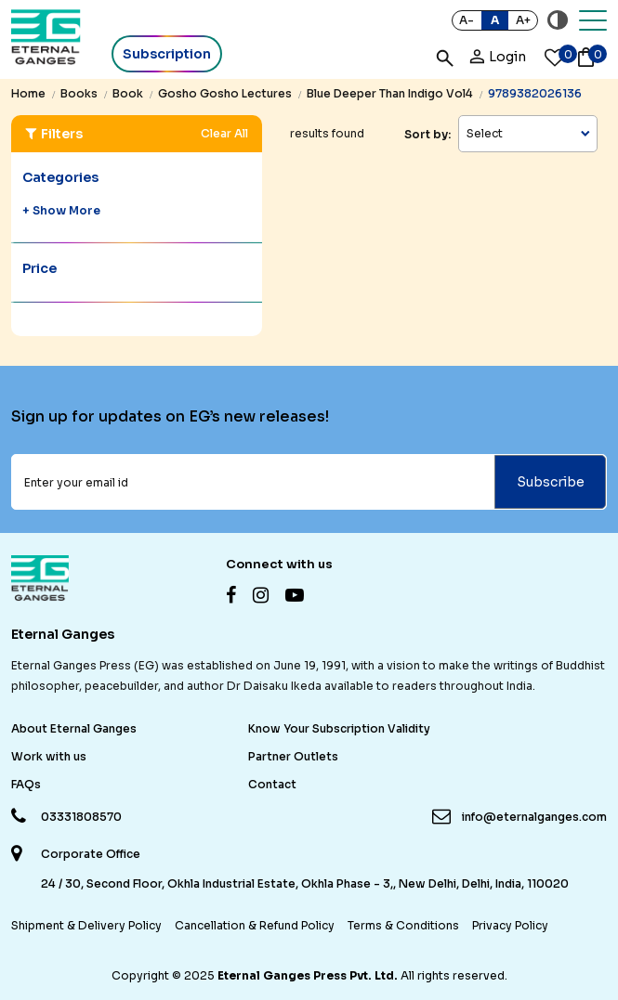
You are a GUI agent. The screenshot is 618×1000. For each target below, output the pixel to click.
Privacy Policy (510, 925)
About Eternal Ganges (74, 728)
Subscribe (551, 482)
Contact (272, 784)
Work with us (48, 756)
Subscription (167, 53)
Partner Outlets (293, 756)
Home (28, 93)
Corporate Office (90, 854)
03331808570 (81, 817)
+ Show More (61, 210)
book (127, 93)
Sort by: (427, 134)
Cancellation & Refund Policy (255, 925)
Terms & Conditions (403, 925)
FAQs (26, 784)
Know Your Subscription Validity (339, 728)
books (79, 93)
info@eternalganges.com (534, 817)
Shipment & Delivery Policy (86, 925)
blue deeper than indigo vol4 (390, 93)
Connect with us (279, 564)
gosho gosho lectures (225, 93)
